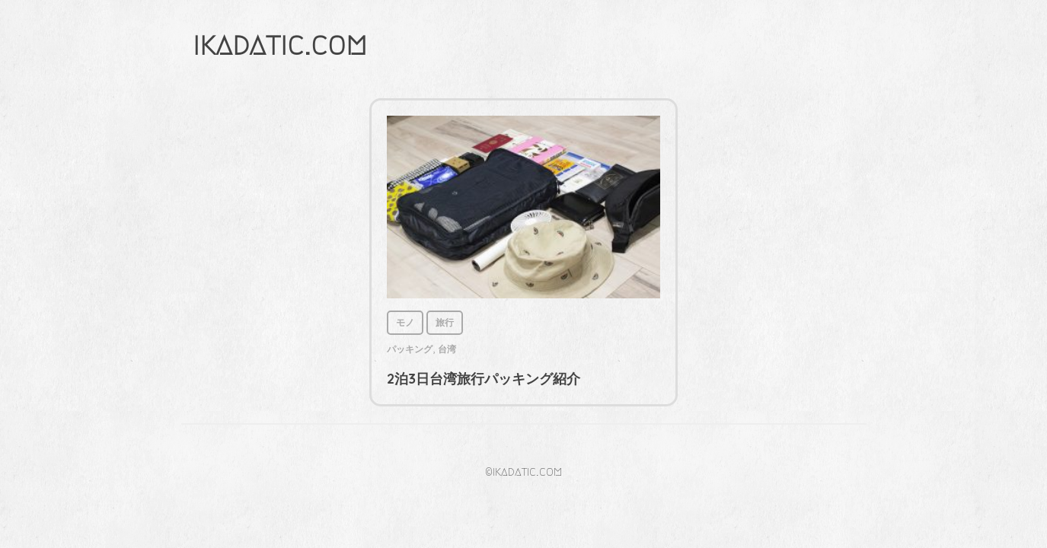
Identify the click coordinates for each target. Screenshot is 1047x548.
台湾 (447, 349)
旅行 (445, 322)
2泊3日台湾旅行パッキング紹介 (483, 378)
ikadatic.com (280, 44)
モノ (405, 322)
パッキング (410, 349)
